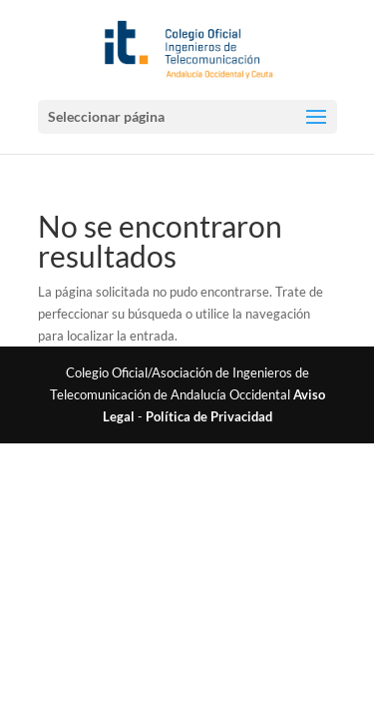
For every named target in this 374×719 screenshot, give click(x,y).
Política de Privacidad (209, 416)
